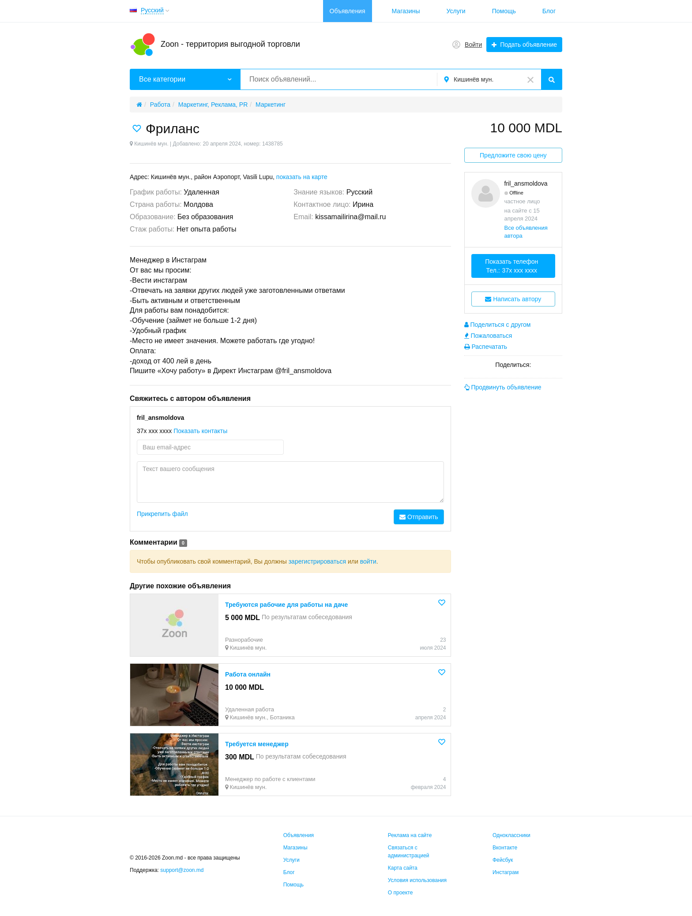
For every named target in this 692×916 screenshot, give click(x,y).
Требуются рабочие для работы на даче (286, 604)
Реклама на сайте (410, 835)
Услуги (456, 11)
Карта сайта (402, 868)
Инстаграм (506, 872)
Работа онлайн (248, 674)
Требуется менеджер (257, 744)
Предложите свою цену (513, 155)
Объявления (347, 11)
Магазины (406, 11)
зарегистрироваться (317, 561)
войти (368, 561)
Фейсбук (503, 860)
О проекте (400, 893)
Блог (549, 11)
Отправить (418, 516)
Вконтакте (505, 848)
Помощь (504, 11)
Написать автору (513, 299)
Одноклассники (511, 835)
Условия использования (417, 880)
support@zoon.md (182, 870)
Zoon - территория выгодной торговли (230, 44)
